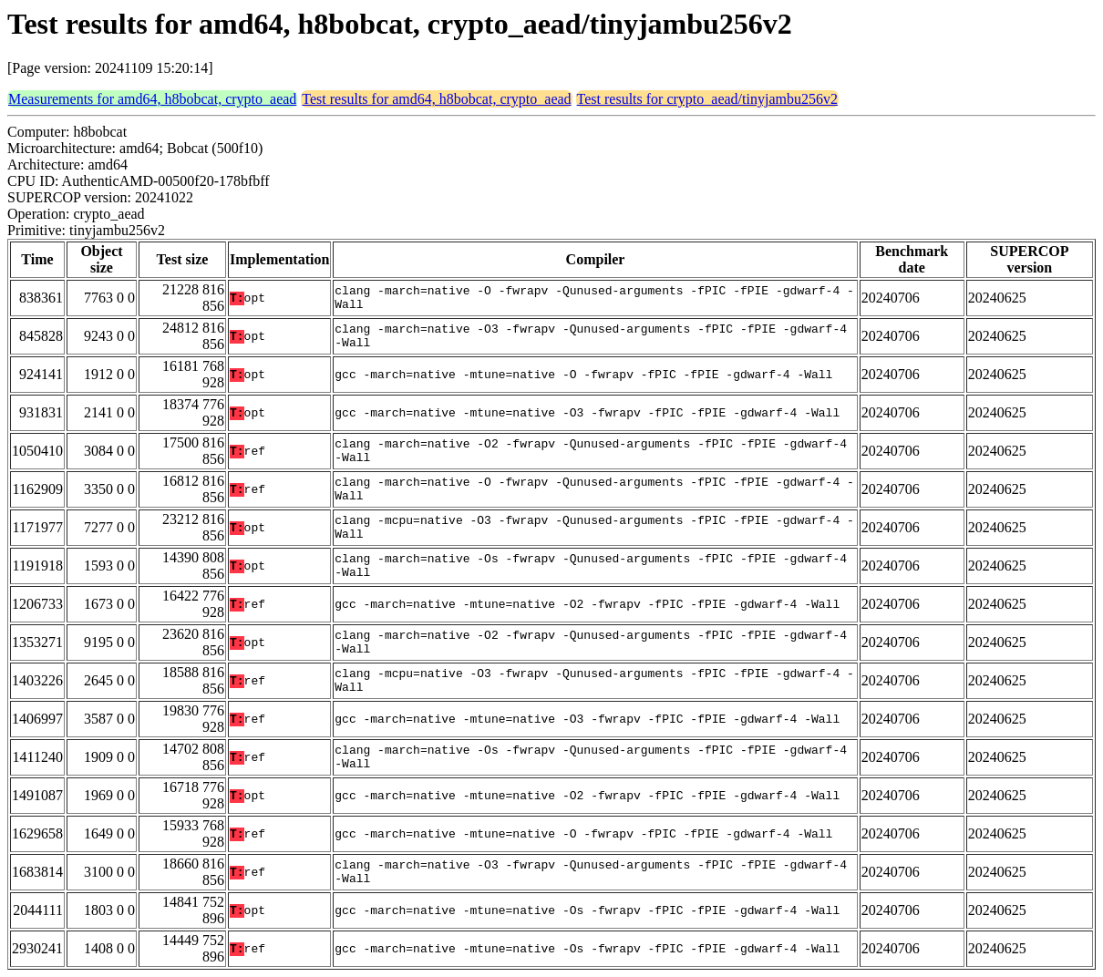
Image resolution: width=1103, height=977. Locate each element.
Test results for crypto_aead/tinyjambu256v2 (707, 99)
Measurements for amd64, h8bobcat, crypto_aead (152, 99)
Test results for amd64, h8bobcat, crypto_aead (436, 99)
